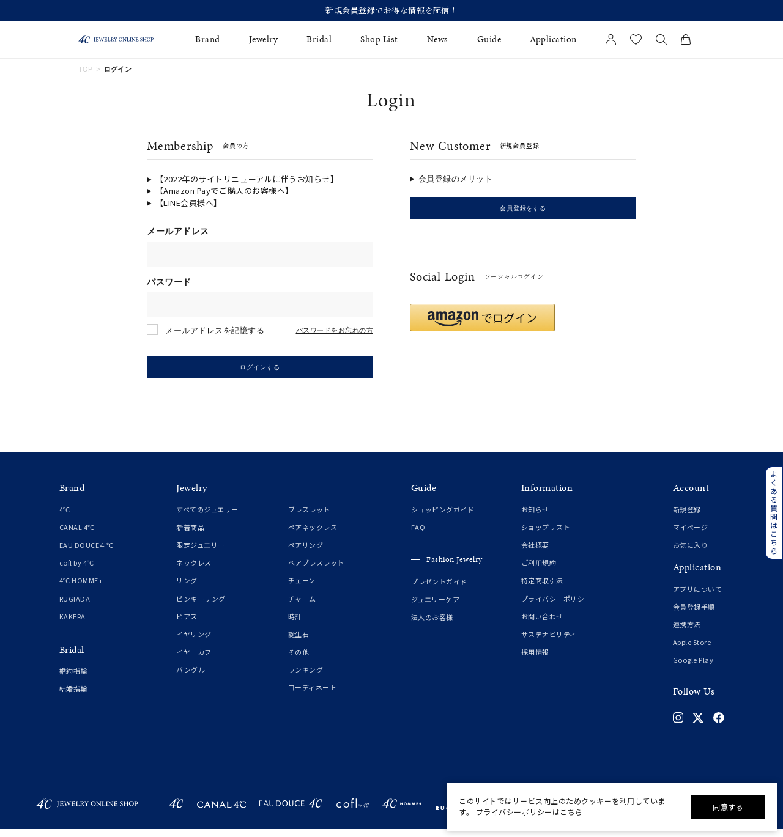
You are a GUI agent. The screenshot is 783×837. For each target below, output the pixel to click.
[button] (482, 325)
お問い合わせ (542, 624)
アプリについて (697, 596)
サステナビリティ (549, 642)
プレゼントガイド (439, 588)
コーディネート (312, 695)
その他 (299, 659)
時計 (295, 624)
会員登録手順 (694, 614)
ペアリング (306, 552)
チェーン (302, 588)
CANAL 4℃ (77, 535)
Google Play (693, 667)
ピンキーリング (201, 606)
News (437, 39)
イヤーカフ (194, 659)
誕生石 (299, 642)
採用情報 (535, 659)
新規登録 (687, 517)
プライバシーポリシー (556, 606)
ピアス (187, 624)
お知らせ (535, 517)
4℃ (64, 517)
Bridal (319, 39)
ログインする (260, 371)
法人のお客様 (432, 625)
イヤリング (194, 642)
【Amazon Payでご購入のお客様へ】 (224, 190)
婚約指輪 (73, 678)
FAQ (418, 535)
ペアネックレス (313, 535)
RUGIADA (75, 606)
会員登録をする (523, 211)
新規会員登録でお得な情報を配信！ (391, 10)
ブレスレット (309, 517)
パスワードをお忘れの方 (335, 330)
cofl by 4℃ (76, 570)
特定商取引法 (542, 588)
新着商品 (190, 535)
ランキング (306, 677)
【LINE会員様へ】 (188, 202)
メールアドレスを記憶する (214, 330)
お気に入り (690, 552)
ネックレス (194, 570)
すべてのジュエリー (207, 517)
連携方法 (687, 632)
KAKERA (72, 624)
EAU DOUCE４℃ (86, 552)
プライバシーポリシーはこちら (529, 811)
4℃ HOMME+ (81, 588)
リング (187, 588)
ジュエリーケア (435, 607)
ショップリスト (546, 535)
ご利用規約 (539, 570)
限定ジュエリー (200, 552)
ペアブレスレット (316, 570)
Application (553, 39)
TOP (85, 69)
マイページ (690, 535)
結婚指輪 (73, 696)
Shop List (379, 39)
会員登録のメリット (455, 178)
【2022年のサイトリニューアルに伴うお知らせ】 (246, 179)
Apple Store (692, 650)
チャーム (302, 606)
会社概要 (535, 552)
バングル (190, 677)
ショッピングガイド (443, 517)
